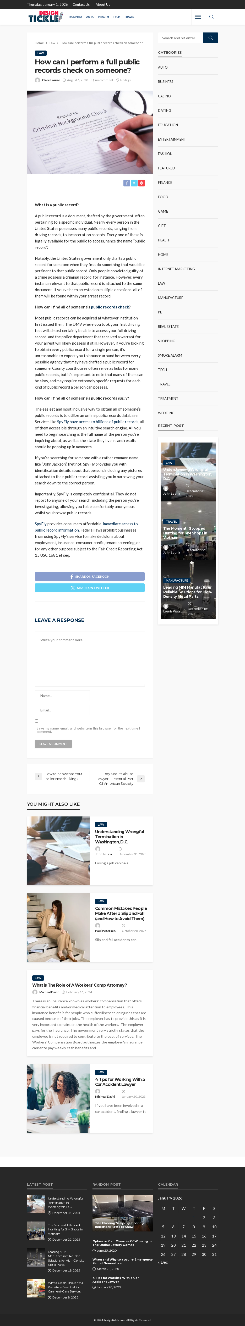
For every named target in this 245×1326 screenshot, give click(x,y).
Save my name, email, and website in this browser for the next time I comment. (88, 730)
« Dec (163, 1262)
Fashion (165, 154)
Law (40, 53)
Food (163, 197)
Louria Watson (173, 611)
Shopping (166, 341)
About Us (103, 4)
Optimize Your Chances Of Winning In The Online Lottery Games (122, 1243)
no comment (104, 80)
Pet (161, 312)
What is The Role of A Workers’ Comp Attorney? (80, 985)
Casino (164, 96)
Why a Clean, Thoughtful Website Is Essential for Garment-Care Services (66, 1287)
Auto (90, 16)
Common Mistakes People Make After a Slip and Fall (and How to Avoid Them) (121, 913)
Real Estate (168, 326)
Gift (162, 226)
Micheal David (49, 992)
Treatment (168, 398)
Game (163, 211)
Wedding (166, 413)
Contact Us (81, 4)
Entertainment (172, 139)
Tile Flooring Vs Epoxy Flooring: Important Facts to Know (120, 1225)
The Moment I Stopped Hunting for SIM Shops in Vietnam (185, 533)
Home (163, 254)
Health (103, 16)
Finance (165, 182)
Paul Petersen (105, 931)
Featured (166, 168)
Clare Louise (51, 80)
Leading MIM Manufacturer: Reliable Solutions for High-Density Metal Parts (188, 592)
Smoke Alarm (170, 355)
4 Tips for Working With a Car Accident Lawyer (120, 1082)
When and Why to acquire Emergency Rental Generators (122, 1261)
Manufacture (170, 298)
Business (76, 16)
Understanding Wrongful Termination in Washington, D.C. (119, 836)
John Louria (103, 854)
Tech (116, 16)
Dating (164, 110)
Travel (129, 16)
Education (168, 125)
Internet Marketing (176, 269)
